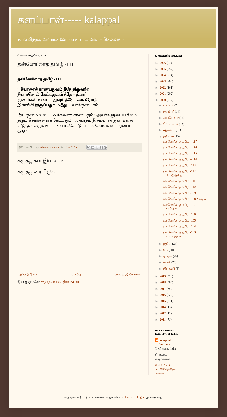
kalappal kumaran (165, 342)
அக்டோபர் (171, 117)
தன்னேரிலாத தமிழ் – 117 (180, 141)
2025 (163, 69)
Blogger (141, 397)
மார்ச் (167, 262)
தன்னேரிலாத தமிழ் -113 (179, 165)
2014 (163, 307)
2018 (163, 282)
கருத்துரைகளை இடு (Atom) (60, 281)
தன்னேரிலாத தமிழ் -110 (179, 186)
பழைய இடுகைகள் (128, 274)
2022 (163, 87)
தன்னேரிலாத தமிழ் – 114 (180, 159)
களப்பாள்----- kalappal (68, 19)
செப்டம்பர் (171, 124)
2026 (163, 63)
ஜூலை (169, 136)
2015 (163, 301)
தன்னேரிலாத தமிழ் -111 (179, 181)
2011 (163, 319)
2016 (163, 295)
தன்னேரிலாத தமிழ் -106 (179, 214)
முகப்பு (76, 274)
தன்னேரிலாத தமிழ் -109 (179, 193)
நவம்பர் (169, 111)
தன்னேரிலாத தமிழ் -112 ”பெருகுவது (179, 173)
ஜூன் (167, 243)
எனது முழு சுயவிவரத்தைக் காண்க (165, 369)
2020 (163, 100)
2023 (163, 81)
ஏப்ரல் (168, 256)
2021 (163, 93)
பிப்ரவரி (169, 268)
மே (166, 250)
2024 (163, 75)
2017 (163, 288)
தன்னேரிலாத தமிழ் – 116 (180, 147)
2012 (163, 313)
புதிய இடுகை (28, 274)
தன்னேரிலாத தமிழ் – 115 (180, 153)
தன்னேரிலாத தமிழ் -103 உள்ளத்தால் (179, 234)
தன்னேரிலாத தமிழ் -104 (179, 226)
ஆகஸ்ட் (169, 130)
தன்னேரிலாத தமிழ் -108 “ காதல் (185, 199)
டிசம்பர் (168, 105)
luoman (129, 397)
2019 (163, 276)
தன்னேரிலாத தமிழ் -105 (179, 220)
